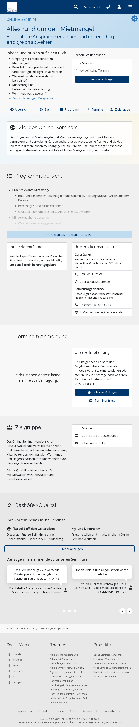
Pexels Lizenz (29, 628)
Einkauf (79, 667)
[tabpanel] (37, 585)
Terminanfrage (102, 400)
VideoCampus (100, 667)
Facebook (15, 671)
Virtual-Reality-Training (115, 663)
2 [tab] (69, 611)
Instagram (15, 682)
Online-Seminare (101, 654)
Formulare (98, 676)
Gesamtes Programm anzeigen (69, 235)
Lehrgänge (98, 659)
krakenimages (46, 628)
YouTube (14, 660)
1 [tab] (64, 611)
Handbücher (99, 672)
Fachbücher (113, 672)
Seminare (116, 654)
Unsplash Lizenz (62, 628)
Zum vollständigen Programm (31, 98)
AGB (73, 711)
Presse (59, 711)
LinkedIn (14, 654)
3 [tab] (75, 611)
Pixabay (18, 628)
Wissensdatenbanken (120, 667)
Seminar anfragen (102, 79)
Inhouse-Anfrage (102, 392)
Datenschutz (90, 711)
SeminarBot (92, 7)
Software (124, 672)
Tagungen (110, 659)
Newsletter (110, 676)
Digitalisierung (57, 672)
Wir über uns (114, 711)
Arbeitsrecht (56, 654)
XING (12, 666)
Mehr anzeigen (69, 549)
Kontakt (43, 711)
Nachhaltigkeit (57, 685)
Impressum (24, 711)
